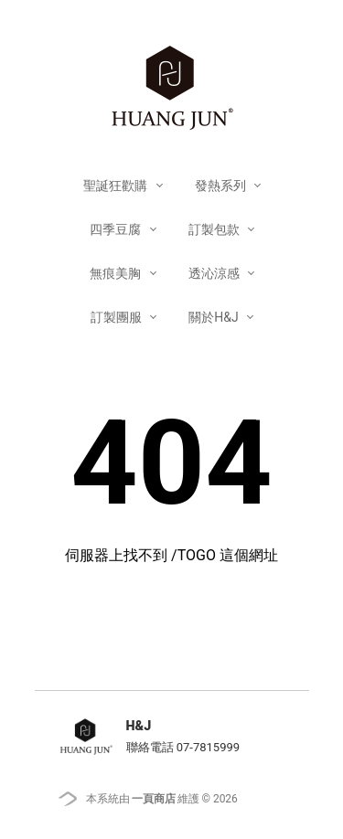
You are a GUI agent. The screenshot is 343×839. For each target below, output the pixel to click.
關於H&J (214, 317)
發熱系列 (222, 185)
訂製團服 (118, 317)
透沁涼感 (215, 273)
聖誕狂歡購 (116, 185)
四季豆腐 (117, 229)
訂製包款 (215, 229)
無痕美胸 (117, 273)
